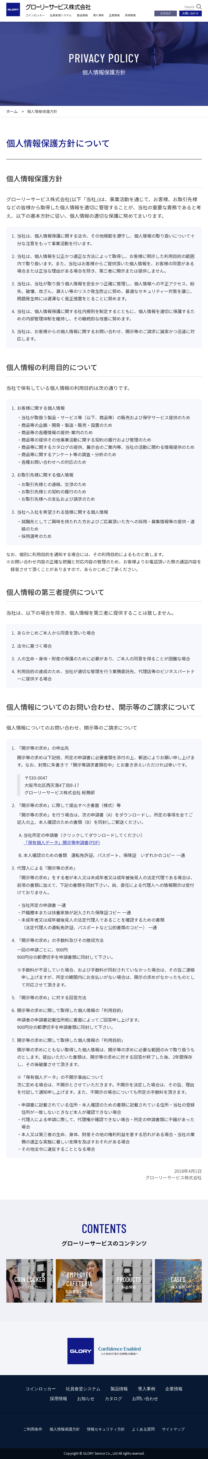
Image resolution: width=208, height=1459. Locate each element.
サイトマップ (173, 1429)
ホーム (12, 111)
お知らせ (86, 1398)
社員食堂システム (61, 15)
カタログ (165, 13)
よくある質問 (143, 1429)
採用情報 (130, 15)
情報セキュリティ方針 (106, 1429)
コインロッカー (35, 15)
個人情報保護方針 (65, 1429)
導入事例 (98, 15)
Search (193, 6)
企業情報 (114, 15)
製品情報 (82, 15)
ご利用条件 (32, 1429)
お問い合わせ (190, 13)
